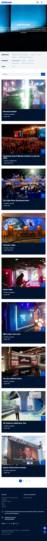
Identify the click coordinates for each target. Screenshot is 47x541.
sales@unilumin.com (10, 517)
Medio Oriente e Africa (27, 64)
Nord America (16, 61)
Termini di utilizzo (6, 534)
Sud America (15, 64)
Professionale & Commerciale (10, 497)
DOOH (39, 54)
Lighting (4, 506)
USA (13, 67)
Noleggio (32, 54)
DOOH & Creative (6, 501)
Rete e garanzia (28, 497)
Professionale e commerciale (20, 54)
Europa (24, 61)
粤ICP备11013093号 (25, 530)
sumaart (11, 532)
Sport (3, 503)
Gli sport (14, 57)
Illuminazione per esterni (26, 57)
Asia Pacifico (31, 61)
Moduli (3, 505)
